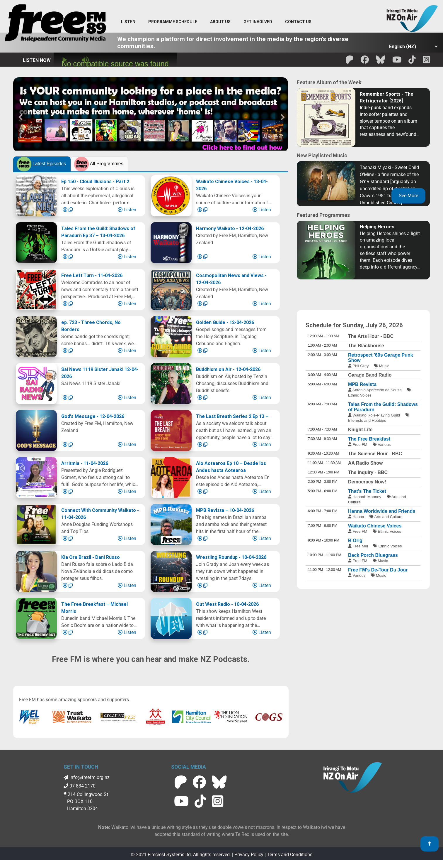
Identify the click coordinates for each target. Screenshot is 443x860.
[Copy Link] (71, 210)
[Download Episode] (66, 210)
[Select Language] (412, 47)
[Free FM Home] (55, 24)
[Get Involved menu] (258, 22)
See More (408, 195)
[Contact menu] (298, 22)
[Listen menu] (128, 22)
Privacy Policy (248, 854)
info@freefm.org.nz (87, 777)
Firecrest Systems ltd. (170, 854)
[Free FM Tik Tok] (412, 61)
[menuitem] (172, 22)
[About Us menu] (220, 22)
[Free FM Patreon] (350, 61)
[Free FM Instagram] (426, 61)
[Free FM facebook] (365, 61)
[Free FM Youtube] (397, 61)
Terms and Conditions (289, 854)
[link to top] (429, 843)
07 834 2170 (80, 786)
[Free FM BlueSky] (380, 61)
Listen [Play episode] (127, 210)
